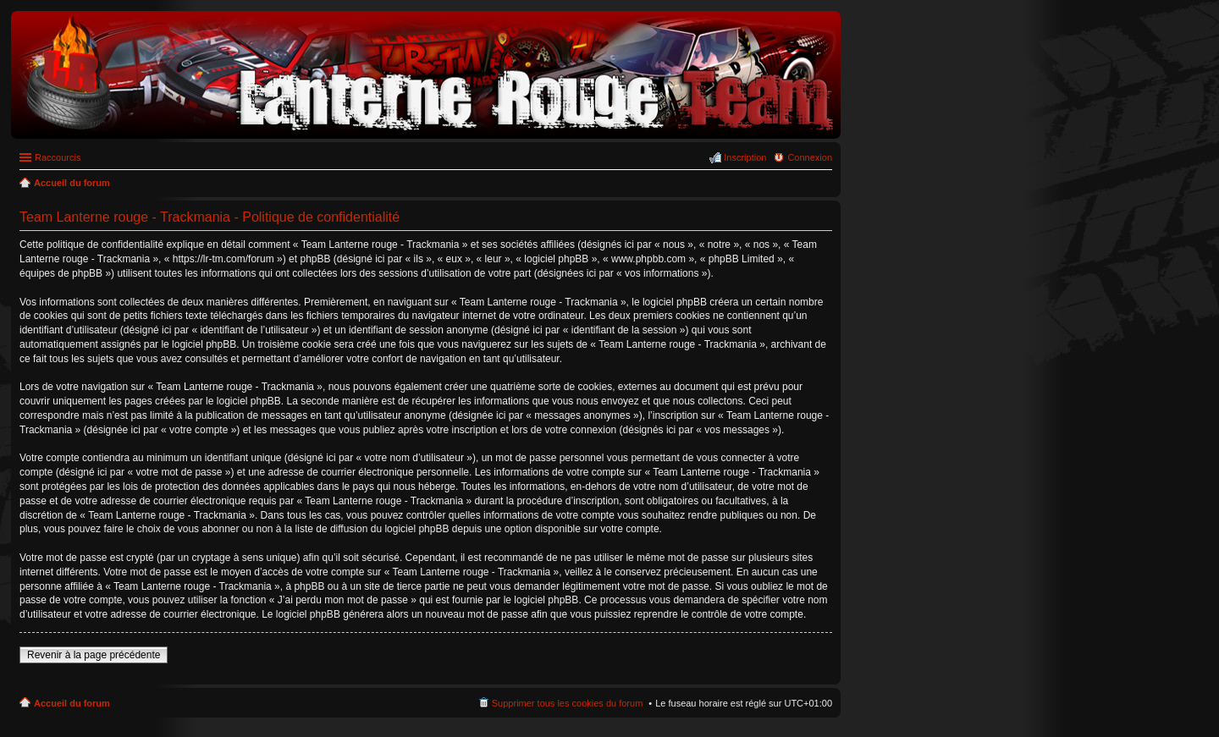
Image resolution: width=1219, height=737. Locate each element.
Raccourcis (57, 157)
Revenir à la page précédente (93, 655)
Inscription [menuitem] (745, 157)
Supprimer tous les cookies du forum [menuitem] (567, 703)
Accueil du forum (72, 703)
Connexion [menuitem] (809, 157)
